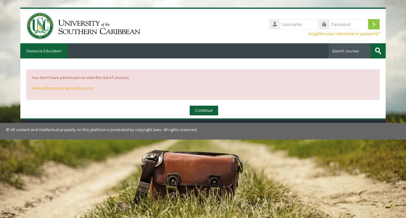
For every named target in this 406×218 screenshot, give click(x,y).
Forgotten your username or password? (344, 33)
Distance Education (44, 51)
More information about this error (62, 88)
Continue (204, 110)
